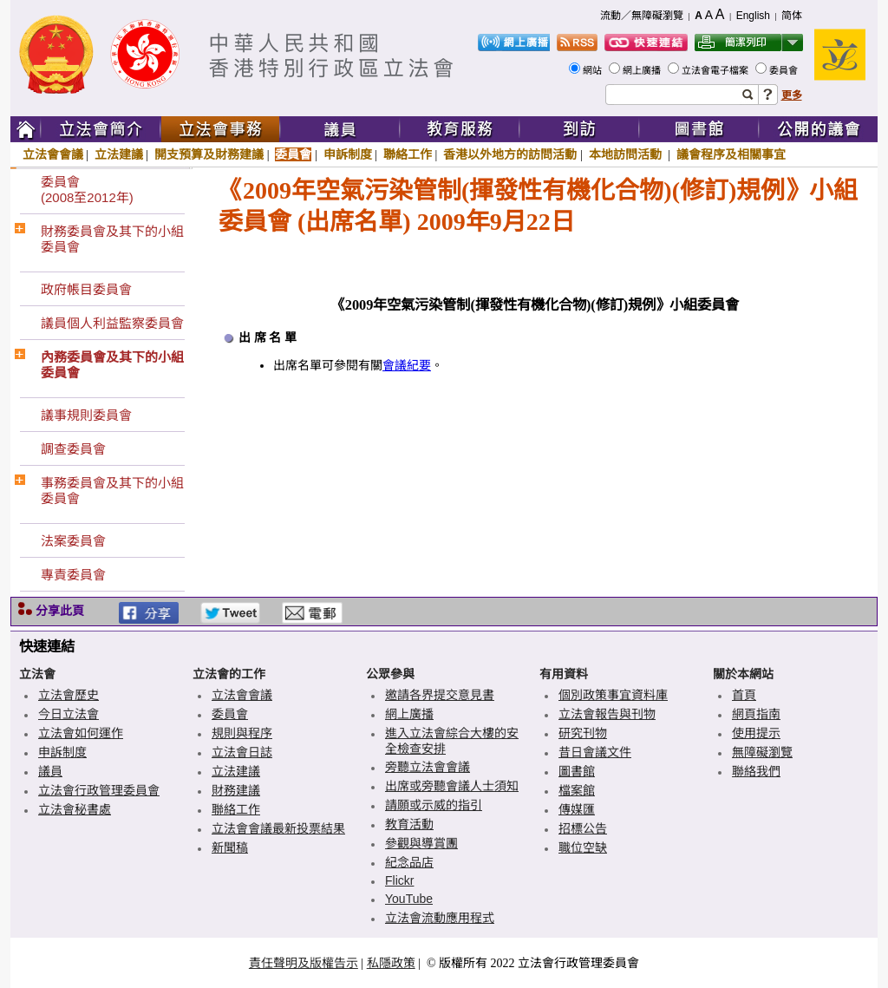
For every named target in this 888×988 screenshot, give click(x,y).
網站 (593, 70)
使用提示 (756, 733)
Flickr (399, 880)
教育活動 (409, 824)
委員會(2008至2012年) (87, 189)
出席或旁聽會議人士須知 (452, 786)
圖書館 (576, 771)
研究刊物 (582, 733)
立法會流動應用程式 (439, 918)
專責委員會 (73, 574)
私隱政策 (391, 963)
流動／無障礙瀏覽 (641, 16)
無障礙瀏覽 (762, 752)
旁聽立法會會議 (427, 767)
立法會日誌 (242, 752)
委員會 (784, 70)
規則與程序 (242, 733)
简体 (791, 16)
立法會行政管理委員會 (99, 790)
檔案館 (576, 790)
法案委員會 (73, 540)
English (753, 16)
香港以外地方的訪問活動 (510, 154)
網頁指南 (756, 714)
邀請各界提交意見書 (439, 695)
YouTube (409, 899)
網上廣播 (643, 70)
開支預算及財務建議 (209, 154)
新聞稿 (230, 847)
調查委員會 (73, 449)
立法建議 (119, 154)
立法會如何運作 (80, 733)
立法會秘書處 (74, 809)
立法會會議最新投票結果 (278, 828)
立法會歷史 (68, 695)
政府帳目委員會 (86, 289)
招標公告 (582, 828)
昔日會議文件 (594, 752)
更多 (791, 95)
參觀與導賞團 (421, 843)
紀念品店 (409, 862)
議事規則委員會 (86, 415)
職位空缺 (582, 847)
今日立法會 (68, 714)
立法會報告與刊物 (607, 714)
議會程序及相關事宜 (731, 154)
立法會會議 (53, 154)
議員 (50, 771)
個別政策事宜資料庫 (613, 695)
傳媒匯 (576, 809)
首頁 (744, 695)
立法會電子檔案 (716, 70)
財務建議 (236, 790)
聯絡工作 (407, 154)
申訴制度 (347, 154)
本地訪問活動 (627, 154)
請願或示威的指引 (433, 805)
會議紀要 (406, 365)
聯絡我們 (756, 771)
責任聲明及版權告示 (303, 963)
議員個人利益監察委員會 (112, 323)
